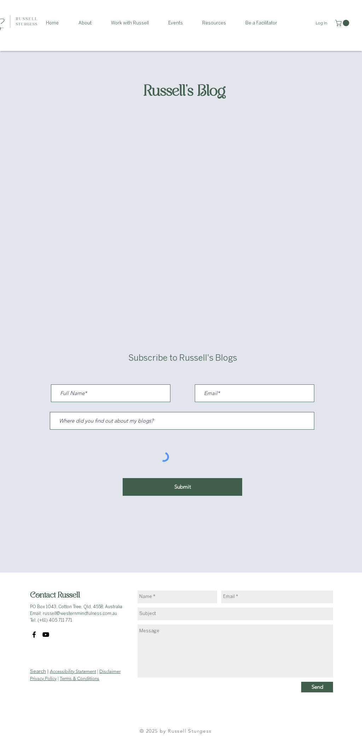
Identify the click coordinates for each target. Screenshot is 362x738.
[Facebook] (34, 635)
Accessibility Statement (73, 671)
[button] (89, 23)
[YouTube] (46, 635)
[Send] (317, 687)
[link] (343, 23)
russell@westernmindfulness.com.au (80, 614)
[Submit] (182, 487)
